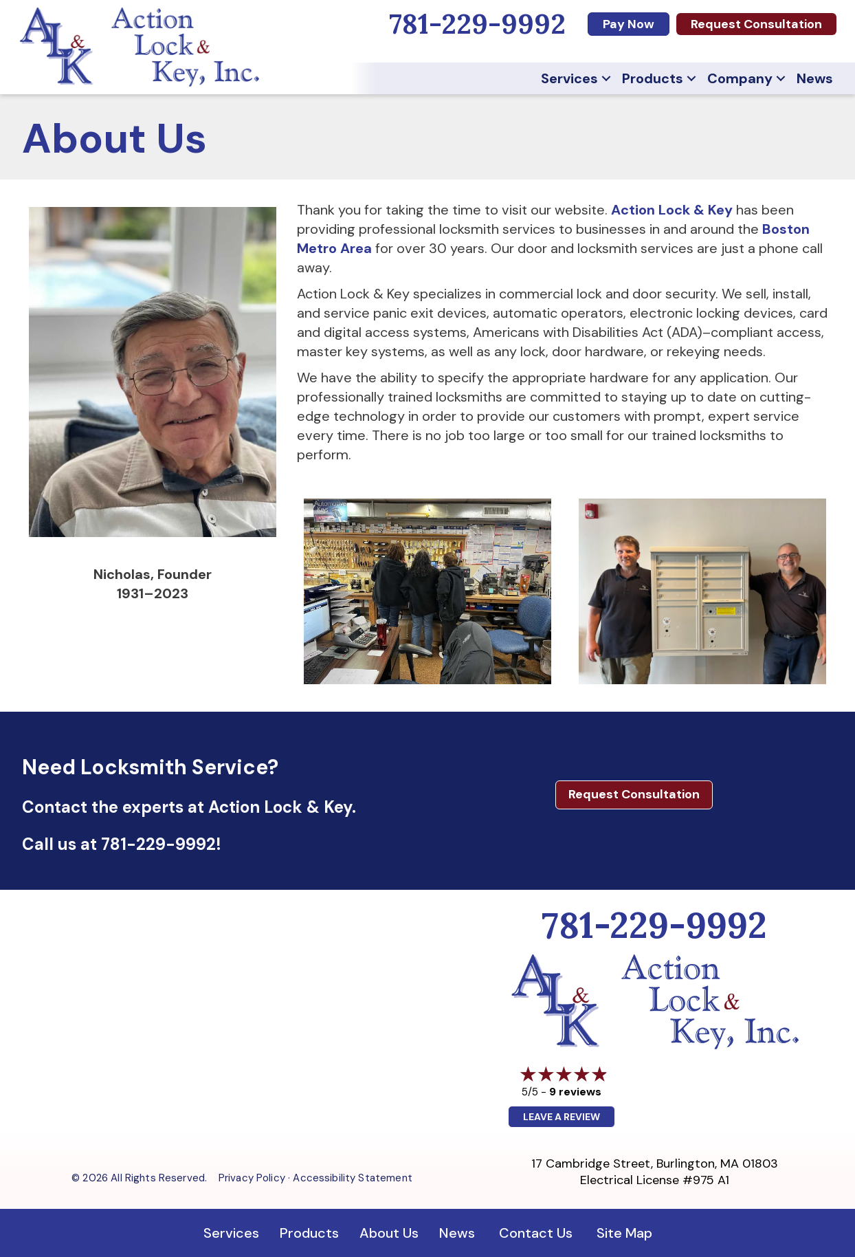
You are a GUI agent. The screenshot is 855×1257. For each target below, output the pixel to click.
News (815, 78)
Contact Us (536, 1233)
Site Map (624, 1233)
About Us (389, 1233)
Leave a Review (561, 1117)
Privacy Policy (252, 1178)
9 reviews (575, 1091)
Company (740, 78)
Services (569, 78)
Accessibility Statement (352, 1178)
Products (652, 78)
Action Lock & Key (672, 210)
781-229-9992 (158, 844)
